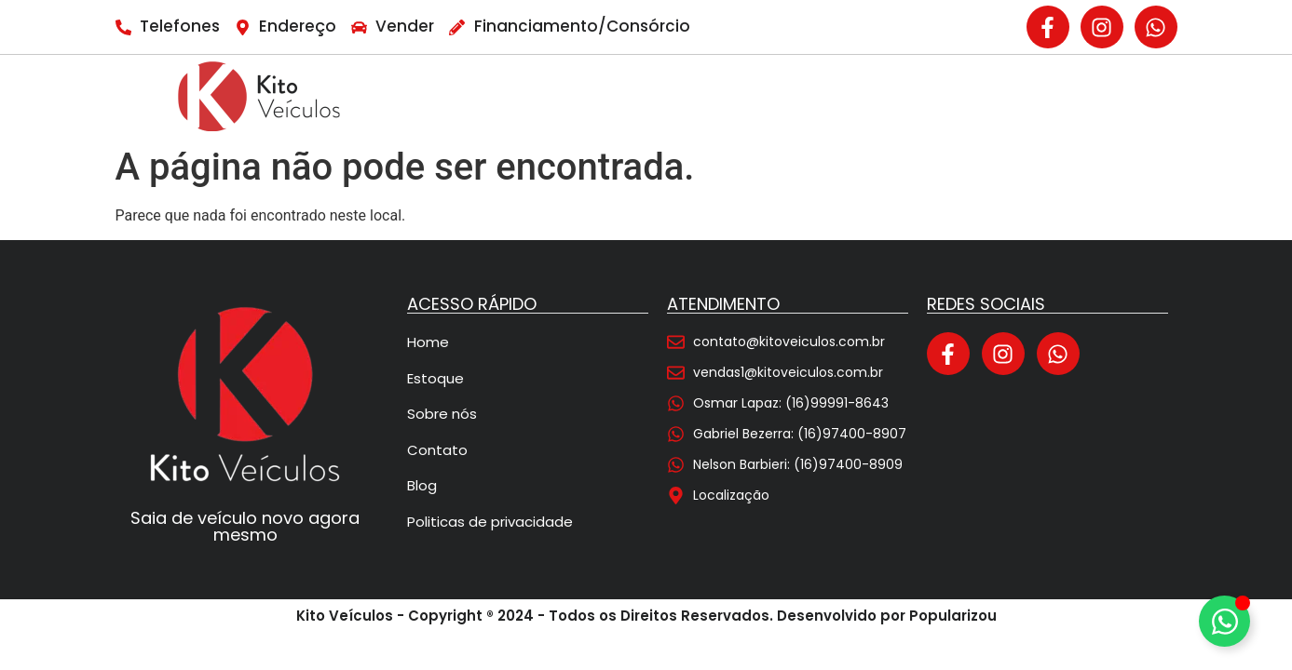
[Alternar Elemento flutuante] (1224, 621)
